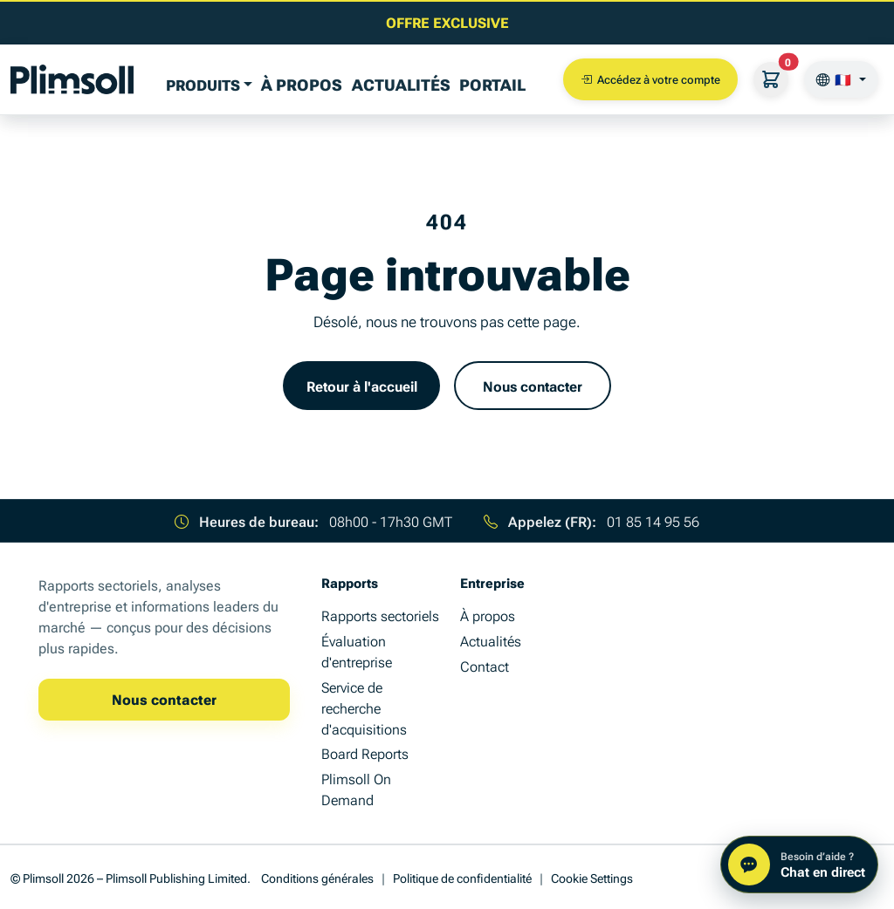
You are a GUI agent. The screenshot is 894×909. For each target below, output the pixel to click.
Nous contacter (532, 385)
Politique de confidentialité (462, 877)
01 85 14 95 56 (653, 520)
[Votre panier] (770, 79)
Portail (492, 83)
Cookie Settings (592, 877)
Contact (484, 665)
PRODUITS (203, 84)
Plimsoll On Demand (356, 789)
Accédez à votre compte (650, 79)
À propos (301, 83)
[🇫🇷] (841, 79)
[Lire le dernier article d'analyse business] (447, 22)
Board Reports (365, 752)
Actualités (401, 83)
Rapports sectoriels (380, 615)
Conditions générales (317, 877)
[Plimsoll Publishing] (72, 79)
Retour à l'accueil (361, 385)
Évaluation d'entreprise (356, 651)
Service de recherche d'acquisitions (364, 707)
